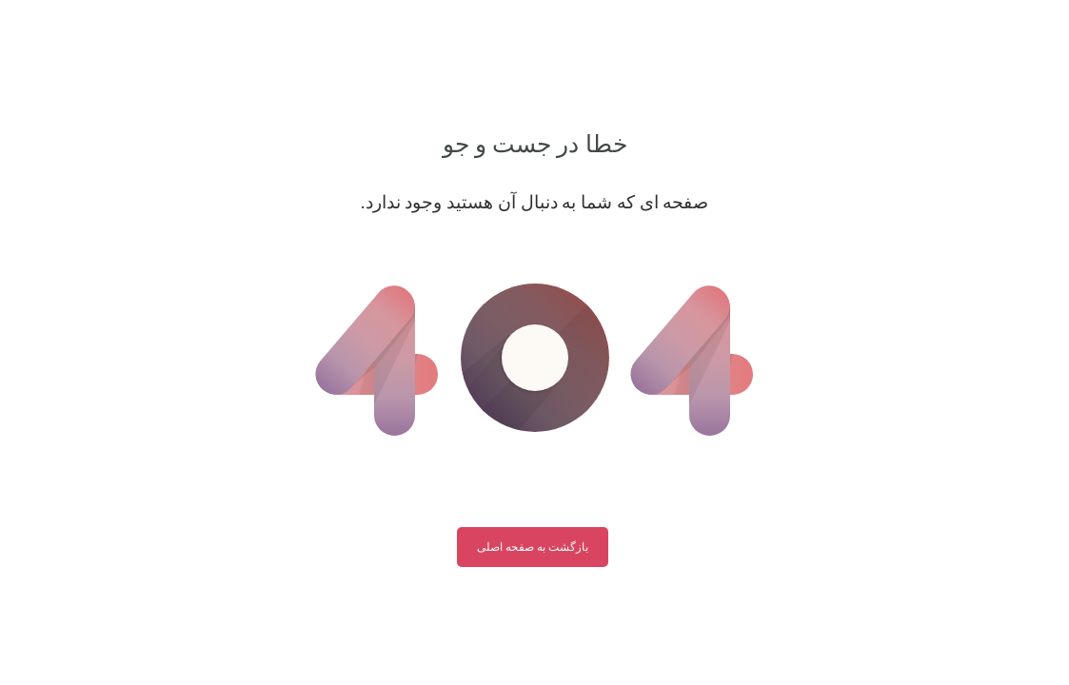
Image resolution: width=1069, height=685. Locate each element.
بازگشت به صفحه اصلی (532, 547)
